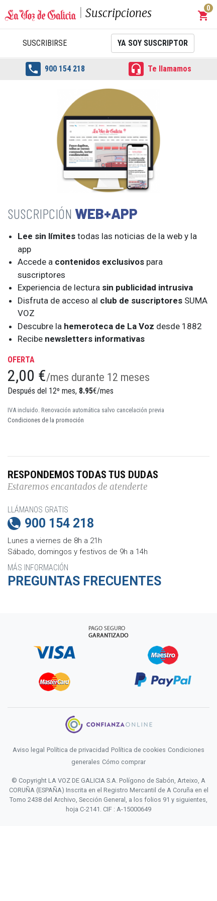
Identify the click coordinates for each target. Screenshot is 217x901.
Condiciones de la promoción (46, 420)
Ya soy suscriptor (153, 43)
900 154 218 (55, 69)
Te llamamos (160, 69)
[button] (203, 16)
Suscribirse (45, 43)
